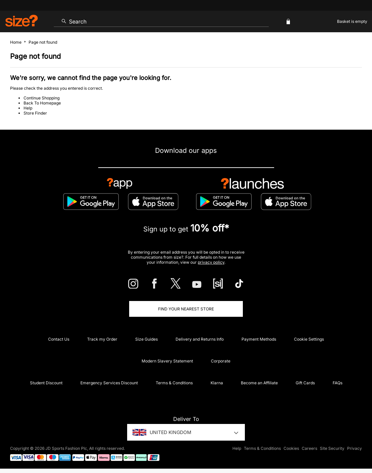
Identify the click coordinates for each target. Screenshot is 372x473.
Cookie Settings (309, 339)
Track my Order (102, 339)
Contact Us (58, 339)
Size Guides (146, 339)
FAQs (337, 382)
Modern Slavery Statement (167, 360)
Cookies (291, 448)
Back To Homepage (42, 102)
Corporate (220, 360)
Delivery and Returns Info (200, 339)
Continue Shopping (42, 97)
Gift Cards (305, 382)
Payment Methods (258, 339)
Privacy (354, 448)
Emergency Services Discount (109, 382)
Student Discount (46, 382)
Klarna (217, 382)
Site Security (332, 448)
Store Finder (35, 113)
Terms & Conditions (174, 382)
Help (28, 108)
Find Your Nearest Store (186, 308)
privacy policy (211, 262)
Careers (309, 448)
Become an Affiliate (259, 382)
